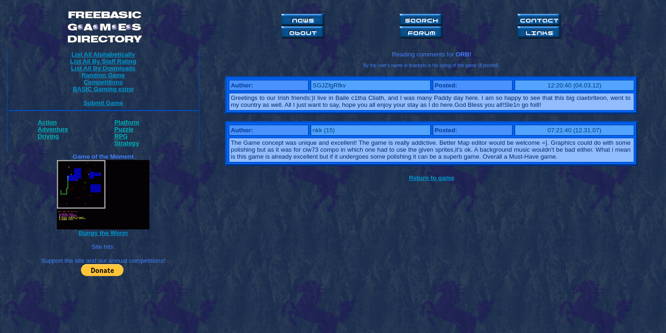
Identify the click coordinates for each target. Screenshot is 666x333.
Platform (126, 122)
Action (46, 122)
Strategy (126, 143)
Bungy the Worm (103, 232)
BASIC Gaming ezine (103, 89)
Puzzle (123, 129)
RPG (121, 136)
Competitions (103, 82)
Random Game (103, 75)
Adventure (52, 129)
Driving (48, 136)
